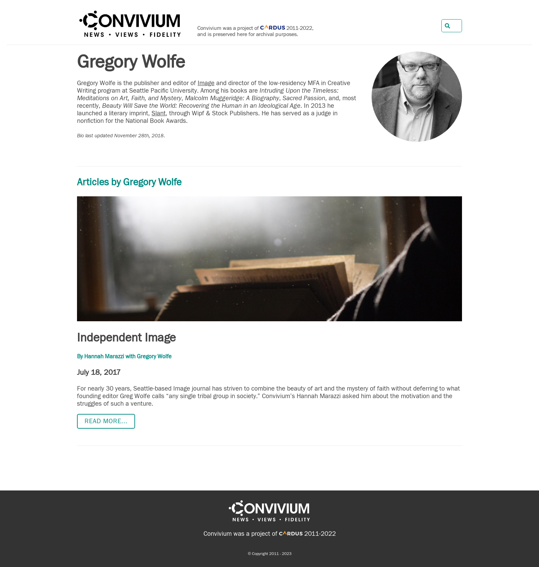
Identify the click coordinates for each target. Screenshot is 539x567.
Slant (159, 113)
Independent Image (126, 338)
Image (206, 83)
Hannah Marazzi (104, 356)
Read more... (106, 421)
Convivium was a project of (253, 533)
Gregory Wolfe (154, 356)
